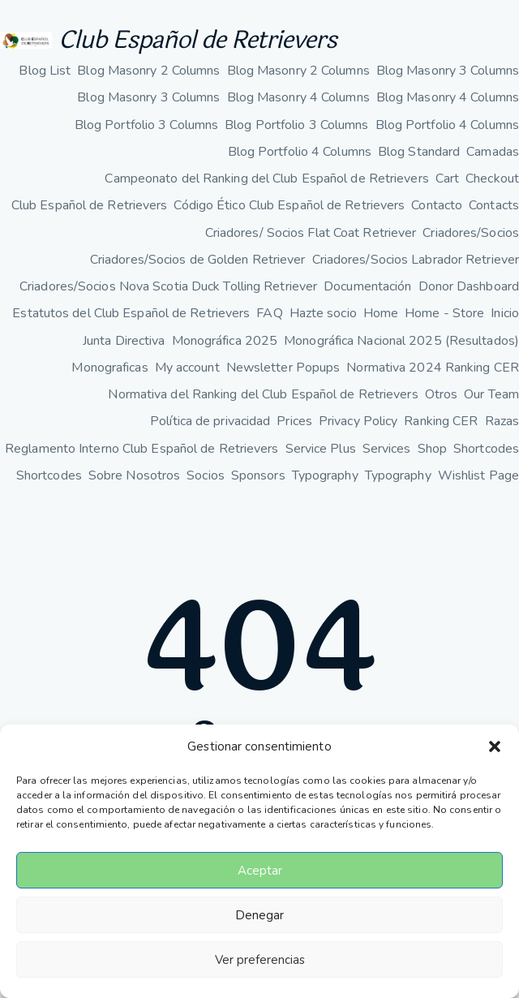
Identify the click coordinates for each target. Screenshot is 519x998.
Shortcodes (486, 449)
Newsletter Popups (283, 367)
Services (386, 449)
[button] (495, 746)
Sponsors (258, 475)
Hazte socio (323, 313)
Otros (441, 394)
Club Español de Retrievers (197, 40)
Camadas (492, 152)
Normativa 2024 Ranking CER (432, 367)
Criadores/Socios (470, 233)
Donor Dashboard (469, 286)
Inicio (505, 313)
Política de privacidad (210, 421)
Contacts (494, 205)
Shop (432, 449)
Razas (502, 421)
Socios (206, 475)
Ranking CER (441, 421)
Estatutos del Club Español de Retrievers (131, 313)
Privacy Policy (358, 421)
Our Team (491, 394)
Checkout (492, 178)
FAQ (269, 313)
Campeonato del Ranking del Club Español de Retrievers (266, 178)
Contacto (436, 205)
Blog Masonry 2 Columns (148, 71)
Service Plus (320, 449)
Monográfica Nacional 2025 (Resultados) (401, 341)
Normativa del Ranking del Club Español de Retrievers (263, 394)
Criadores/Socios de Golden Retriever (198, 260)
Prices (294, 421)
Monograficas (109, 367)
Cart (447, 178)
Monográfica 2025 (225, 341)
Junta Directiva (124, 341)
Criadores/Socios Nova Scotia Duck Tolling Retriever (168, 286)
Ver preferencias (260, 960)
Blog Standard (419, 152)
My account (187, 367)
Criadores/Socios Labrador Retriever (416, 260)
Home (380, 313)
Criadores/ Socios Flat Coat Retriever (311, 233)
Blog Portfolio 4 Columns (447, 125)
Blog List (45, 71)
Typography (325, 475)
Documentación (367, 286)
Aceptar (260, 870)
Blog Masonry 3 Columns (447, 71)
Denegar (259, 915)
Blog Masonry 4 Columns (298, 97)
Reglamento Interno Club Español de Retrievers (142, 449)
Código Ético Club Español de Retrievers (289, 205)
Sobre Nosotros (134, 475)
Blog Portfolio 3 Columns (146, 125)
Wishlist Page (478, 475)
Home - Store (444, 313)
